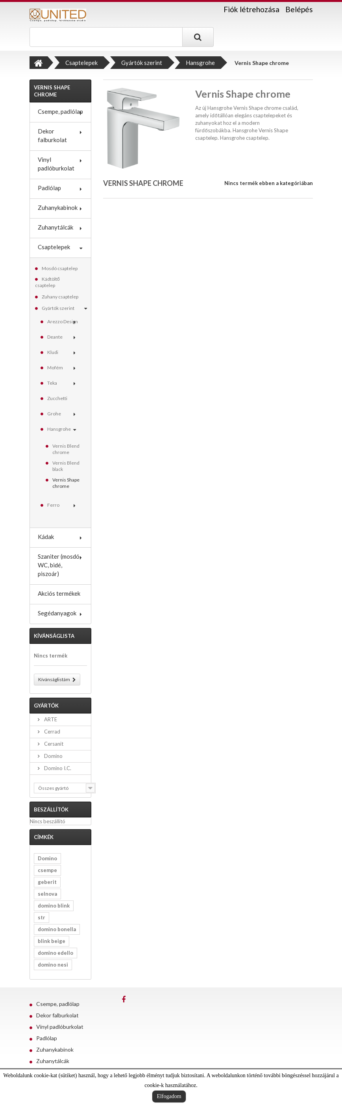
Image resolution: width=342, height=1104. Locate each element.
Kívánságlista (54, 636)
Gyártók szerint (58, 308)
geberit (47, 882)
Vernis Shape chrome (65, 483)
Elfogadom (169, 1096)
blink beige (51, 941)
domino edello (55, 953)
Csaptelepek (54, 246)
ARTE (50, 719)
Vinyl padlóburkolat (56, 164)
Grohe (54, 414)
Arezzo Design (62, 321)
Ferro (53, 505)
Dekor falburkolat (52, 135)
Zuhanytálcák (55, 227)
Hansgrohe (59, 429)
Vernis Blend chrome (65, 449)
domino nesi (53, 964)
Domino (53, 756)
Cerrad (51, 731)
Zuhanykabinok (58, 207)
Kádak (46, 536)
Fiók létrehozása (251, 9)
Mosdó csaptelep (60, 268)
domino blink (54, 905)
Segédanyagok (57, 613)
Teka (52, 383)
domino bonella (57, 929)
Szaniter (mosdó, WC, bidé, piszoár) (59, 565)
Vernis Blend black (65, 466)
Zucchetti (57, 398)
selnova (47, 894)
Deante (55, 337)
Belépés (299, 9)
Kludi (52, 352)
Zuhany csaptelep (60, 297)
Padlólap (49, 187)
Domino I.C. (57, 768)
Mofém (55, 367)
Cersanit (53, 744)
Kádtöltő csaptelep (47, 282)
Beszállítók (51, 809)
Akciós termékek (59, 593)
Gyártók (46, 705)
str (41, 917)
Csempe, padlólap (60, 111)
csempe (47, 870)
